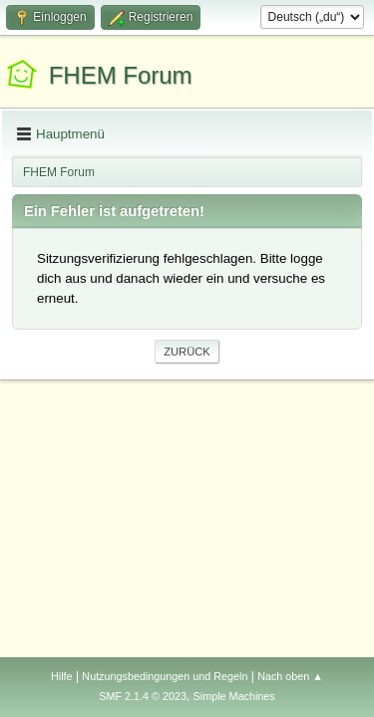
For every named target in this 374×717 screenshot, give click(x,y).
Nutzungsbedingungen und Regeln (164, 676)
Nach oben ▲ (290, 676)
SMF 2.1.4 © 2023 (143, 696)
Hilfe (62, 676)
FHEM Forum (120, 75)
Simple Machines (234, 696)
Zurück (187, 352)
